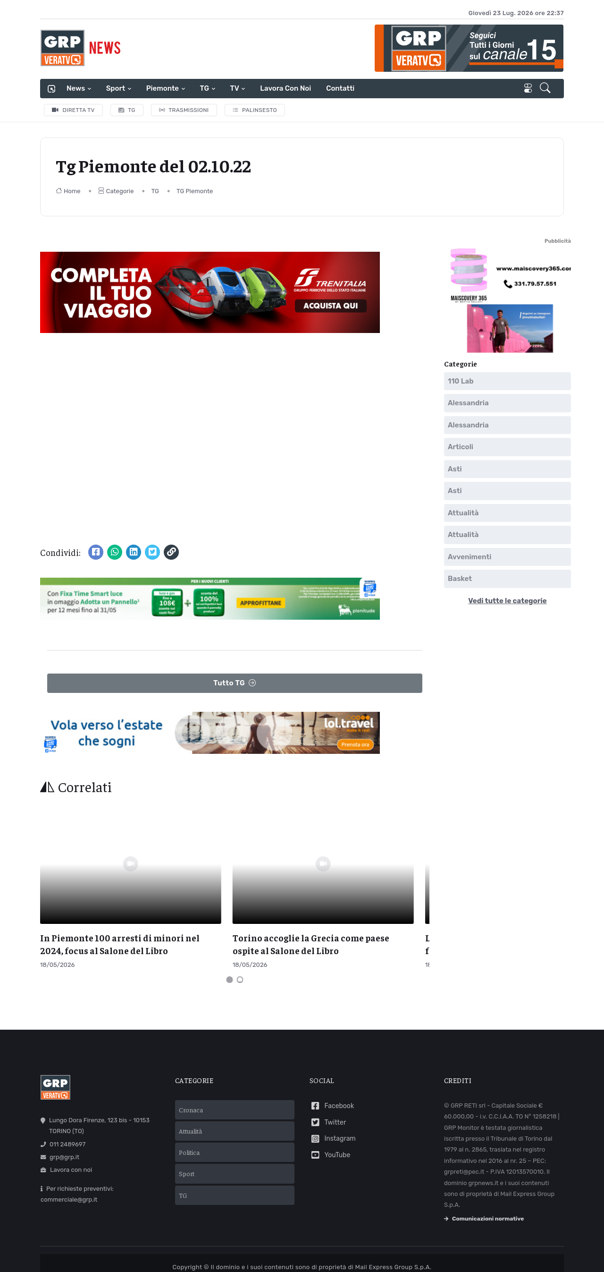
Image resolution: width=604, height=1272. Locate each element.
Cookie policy (360, 1253)
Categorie (116, 191)
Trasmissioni (184, 110)
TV (234, 88)
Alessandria (468, 403)
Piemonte (162, 88)
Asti (455, 469)
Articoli (460, 447)
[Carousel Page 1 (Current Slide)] (229, 952)
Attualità (463, 513)
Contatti (340, 88)
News (76, 88)
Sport (115, 88)
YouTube (330, 1128)
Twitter (328, 1095)
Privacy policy (312, 1253)
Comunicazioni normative (484, 1191)
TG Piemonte (194, 191)
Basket (460, 578)
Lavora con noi (285, 88)
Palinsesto (255, 110)
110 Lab (461, 381)
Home (68, 191)
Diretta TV (73, 110)
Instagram (333, 1112)
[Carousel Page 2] (240, 952)
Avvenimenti (469, 557)
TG (204, 88)
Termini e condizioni (254, 1253)
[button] (546, 89)
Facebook (332, 1079)
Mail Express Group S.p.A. (393, 1240)
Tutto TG (234, 683)
